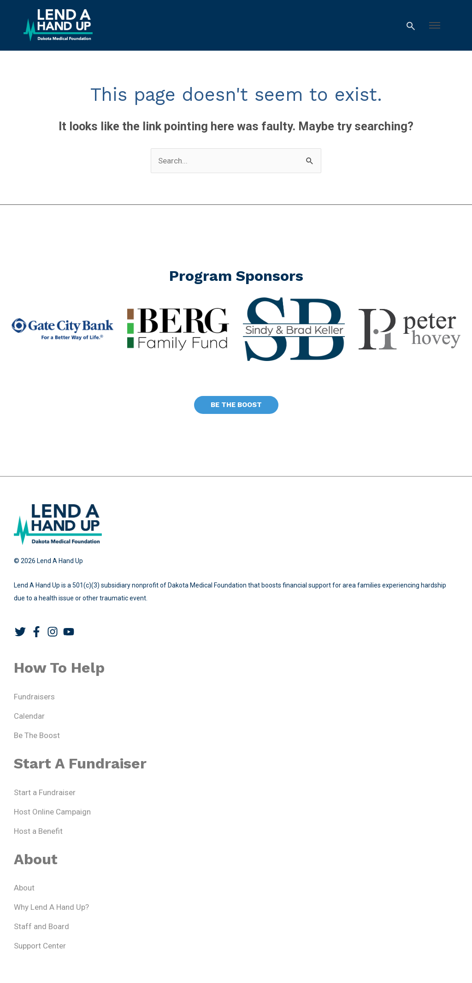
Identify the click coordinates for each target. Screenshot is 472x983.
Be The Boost (37, 735)
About (24, 887)
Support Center (40, 945)
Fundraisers (34, 696)
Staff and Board (41, 926)
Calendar (29, 716)
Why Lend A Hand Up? (51, 907)
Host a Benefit (38, 831)
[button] (434, 25)
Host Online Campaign (52, 811)
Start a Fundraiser (45, 792)
